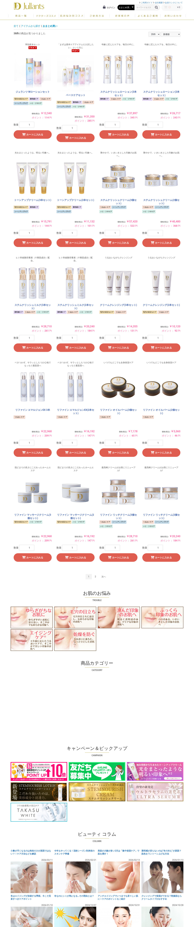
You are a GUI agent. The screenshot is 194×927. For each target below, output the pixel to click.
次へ (104, 576)
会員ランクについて (174, 3)
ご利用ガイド (147, 3)
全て (16, 26)
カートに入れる (32, 134)
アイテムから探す (30, 26)
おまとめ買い (50, 26)
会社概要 (159, 3)
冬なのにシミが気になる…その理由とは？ (74, 896)
